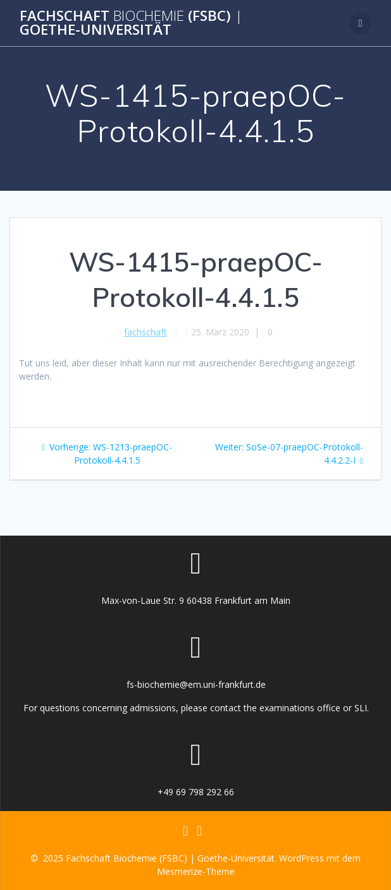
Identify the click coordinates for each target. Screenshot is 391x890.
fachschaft (145, 332)
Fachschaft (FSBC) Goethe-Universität (131, 23)
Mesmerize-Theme (196, 871)
